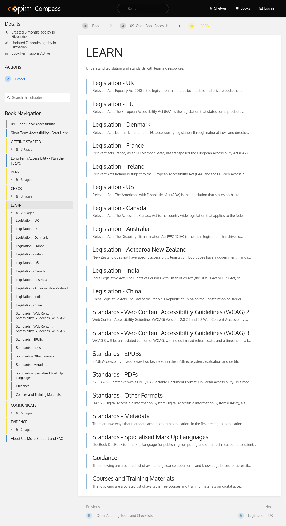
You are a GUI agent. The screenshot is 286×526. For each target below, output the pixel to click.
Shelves (218, 8)
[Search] (123, 8)
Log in (266, 8)
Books (242, 8)
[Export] (37, 79)
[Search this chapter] (37, 97)
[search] (143, 8)
